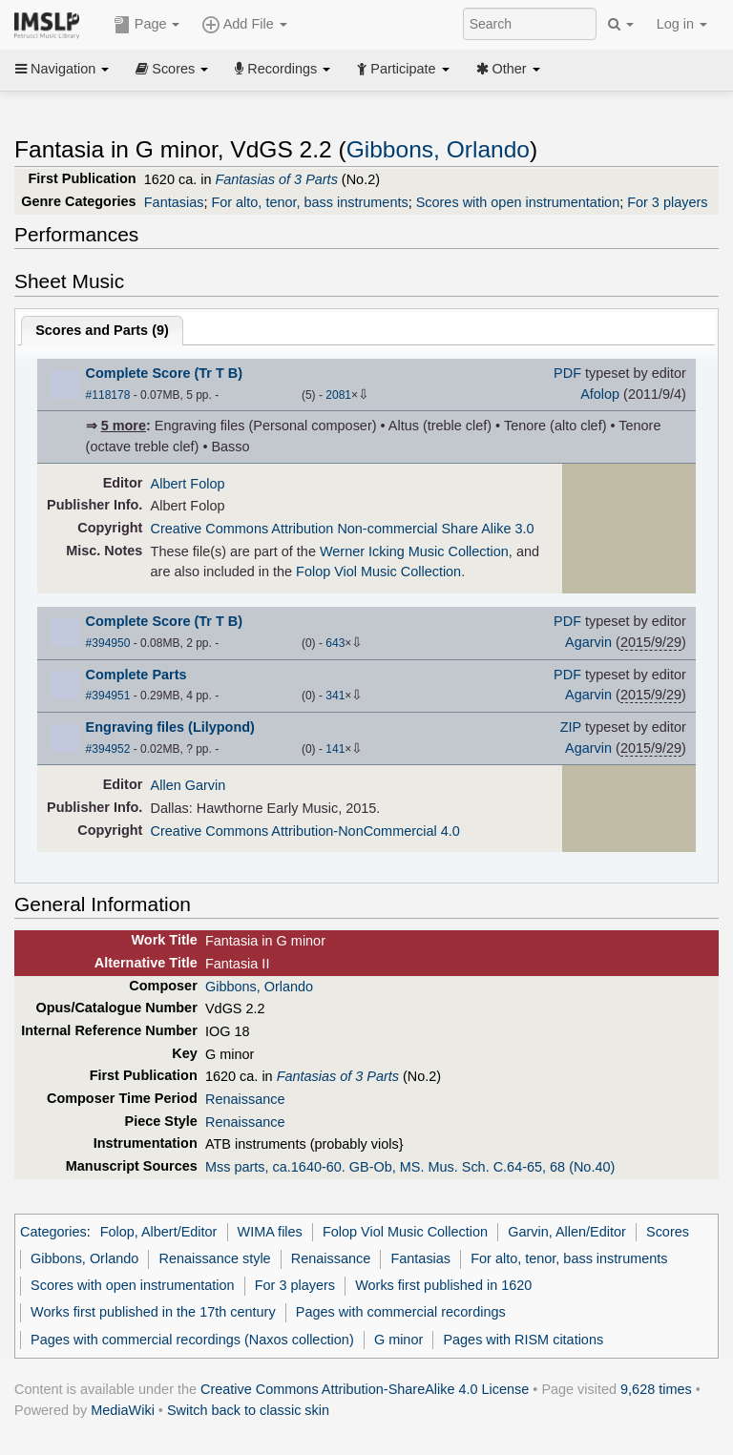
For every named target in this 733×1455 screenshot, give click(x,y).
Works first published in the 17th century (153, 1312)
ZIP (570, 727)
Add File (244, 24)
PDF (567, 373)
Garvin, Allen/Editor (567, 1231)
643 (335, 643)
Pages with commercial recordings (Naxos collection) (192, 1339)
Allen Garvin (188, 785)
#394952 (108, 749)
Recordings (282, 68)
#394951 (108, 695)
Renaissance (244, 1099)
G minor (398, 1339)
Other (508, 68)
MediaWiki (123, 1410)
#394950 (108, 643)
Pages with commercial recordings (401, 1312)
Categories (53, 1231)
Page (147, 24)
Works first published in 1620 (443, 1285)
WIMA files (270, 1231)
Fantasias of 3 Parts (276, 179)
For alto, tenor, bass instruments (309, 202)
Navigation (62, 68)
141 (335, 749)
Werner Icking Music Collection (414, 551)
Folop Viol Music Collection (378, 571)
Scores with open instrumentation (517, 202)
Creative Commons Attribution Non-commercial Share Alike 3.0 (342, 528)
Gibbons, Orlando (438, 149)
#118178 (108, 395)
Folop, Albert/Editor (159, 1231)
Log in (682, 23)
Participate (403, 68)
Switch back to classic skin (248, 1410)
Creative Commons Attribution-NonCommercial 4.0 (305, 831)
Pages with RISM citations (523, 1339)
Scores (172, 68)
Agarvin (588, 642)
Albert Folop (188, 483)
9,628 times (656, 1389)
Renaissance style (214, 1258)
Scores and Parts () (102, 330)
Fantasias (174, 202)
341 (335, 695)
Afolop (599, 394)
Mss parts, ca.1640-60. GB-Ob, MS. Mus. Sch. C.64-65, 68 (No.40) (410, 1166)
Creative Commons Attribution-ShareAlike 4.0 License (364, 1389)
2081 (338, 395)
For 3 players (667, 202)
